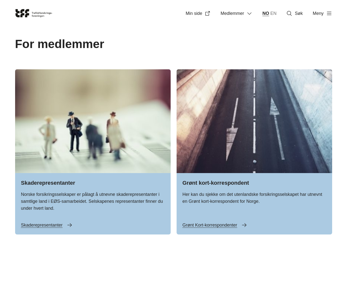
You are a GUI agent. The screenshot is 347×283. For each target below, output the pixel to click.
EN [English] (273, 13)
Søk (294, 13)
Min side (198, 13)
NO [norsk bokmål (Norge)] (265, 13)
